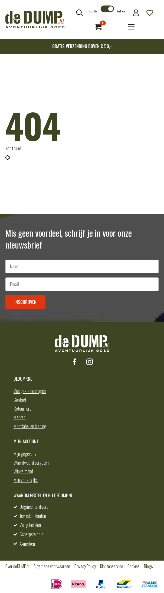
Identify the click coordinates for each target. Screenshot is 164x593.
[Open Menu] (131, 27)
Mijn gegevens (25, 453)
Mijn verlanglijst (26, 479)
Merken (19, 417)
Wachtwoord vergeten (31, 462)
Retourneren (23, 408)
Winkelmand (23, 471)
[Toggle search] (80, 13)
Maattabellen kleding (30, 426)
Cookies (133, 566)
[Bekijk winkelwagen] (98, 27)
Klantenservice (111, 566)
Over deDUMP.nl (17, 566)
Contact (20, 399)
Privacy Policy (85, 566)
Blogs (148, 566)
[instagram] (90, 362)
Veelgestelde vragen (30, 390)
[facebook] (74, 362)
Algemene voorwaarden (52, 566)
